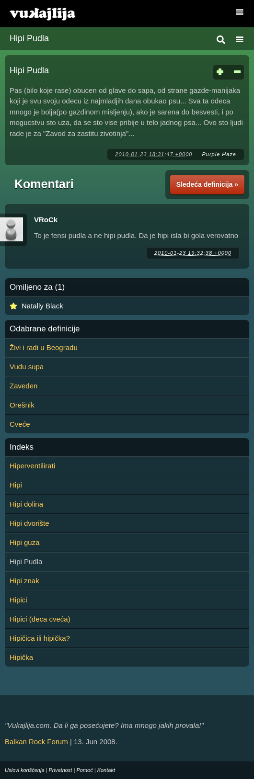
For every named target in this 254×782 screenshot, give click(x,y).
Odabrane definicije (45, 329)
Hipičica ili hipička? (40, 638)
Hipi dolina (26, 504)
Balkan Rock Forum (36, 741)
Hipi (16, 485)
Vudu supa (27, 367)
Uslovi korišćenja (25, 770)
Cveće (20, 424)
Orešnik (22, 405)
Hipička (21, 657)
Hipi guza (25, 542)
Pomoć (84, 770)
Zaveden (23, 386)
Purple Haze (219, 154)
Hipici (18, 600)
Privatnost (60, 770)
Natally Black (42, 306)
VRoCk (46, 219)
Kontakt (106, 770)
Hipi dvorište (29, 523)
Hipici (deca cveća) (40, 619)
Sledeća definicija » (207, 184)
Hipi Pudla (29, 38)
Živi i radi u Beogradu (44, 347)
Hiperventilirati (32, 466)
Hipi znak (24, 581)
